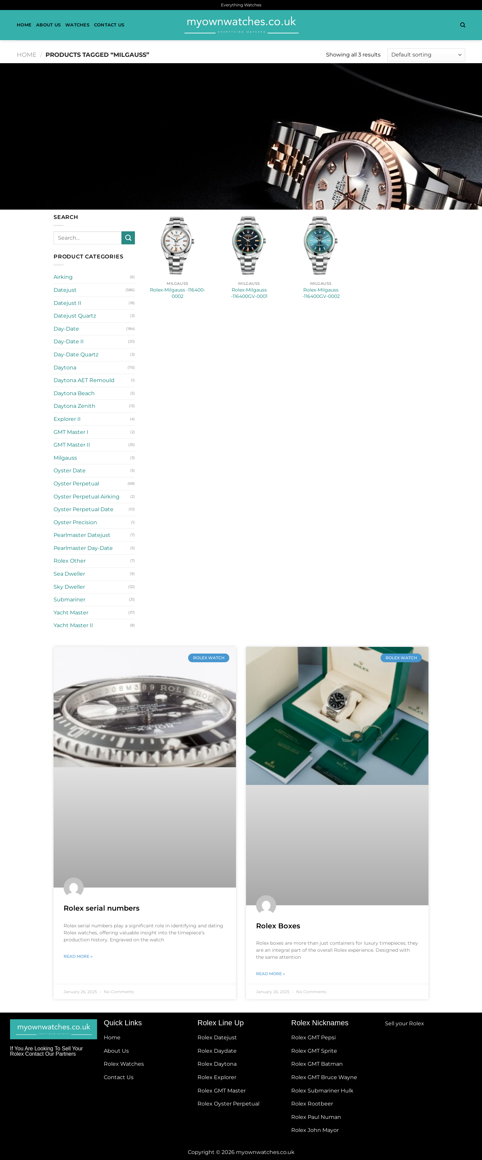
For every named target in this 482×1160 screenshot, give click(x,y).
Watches (77, 24)
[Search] (462, 25)
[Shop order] (426, 55)
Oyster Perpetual (76, 483)
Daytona (65, 367)
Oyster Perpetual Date (83, 509)
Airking (63, 277)
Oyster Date (70, 470)
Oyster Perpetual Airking (86, 496)
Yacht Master (71, 612)
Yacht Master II (73, 625)
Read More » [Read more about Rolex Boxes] (270, 973)
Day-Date (66, 329)
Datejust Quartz (75, 316)
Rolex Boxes (278, 926)
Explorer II (67, 419)
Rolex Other (70, 561)
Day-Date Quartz (76, 354)
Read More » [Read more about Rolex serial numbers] (78, 956)
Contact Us (109, 24)
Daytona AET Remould (84, 380)
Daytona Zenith (74, 406)
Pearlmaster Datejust (82, 535)
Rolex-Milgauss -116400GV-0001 (249, 293)
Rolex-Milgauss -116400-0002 (177, 293)
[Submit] (128, 237)
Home (24, 24)
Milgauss (65, 458)
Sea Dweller (69, 574)
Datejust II (67, 303)
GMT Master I (71, 432)
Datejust (65, 290)
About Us (48, 24)
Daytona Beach (74, 393)
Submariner (69, 599)
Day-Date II (69, 341)
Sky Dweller (69, 587)
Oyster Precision (75, 522)
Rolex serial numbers (102, 908)
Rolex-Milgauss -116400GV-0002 (321, 293)
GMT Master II (72, 445)
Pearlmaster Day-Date (83, 548)
